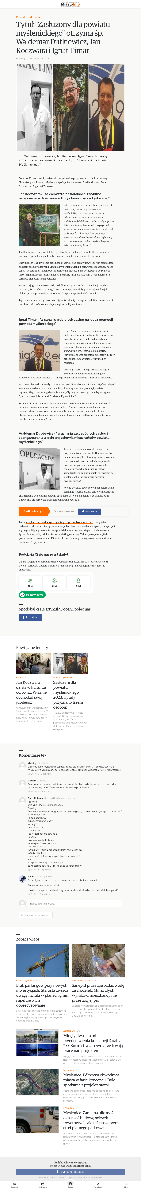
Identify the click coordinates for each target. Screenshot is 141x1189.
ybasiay (32, 763)
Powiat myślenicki (28, 17)
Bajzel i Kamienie (37, 798)
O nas (62, 1177)
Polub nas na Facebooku (70, 1172)
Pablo (31, 876)
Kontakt (53, 1177)
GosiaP (32, 780)
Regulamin (96, 1177)
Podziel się (29, 617)
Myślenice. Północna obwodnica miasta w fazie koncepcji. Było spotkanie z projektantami (91, 1080)
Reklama (43, 1177)
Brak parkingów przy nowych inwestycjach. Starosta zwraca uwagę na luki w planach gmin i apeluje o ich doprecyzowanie (42, 995)
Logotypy (71, 1177)
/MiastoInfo (89, 511)
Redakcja (21, 58)
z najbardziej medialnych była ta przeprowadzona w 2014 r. (59, 522)
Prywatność (84, 1177)
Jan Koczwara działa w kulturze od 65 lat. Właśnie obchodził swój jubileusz (31, 692)
